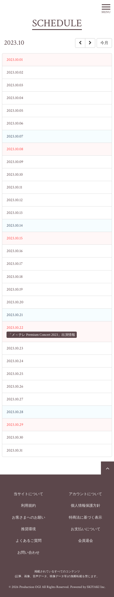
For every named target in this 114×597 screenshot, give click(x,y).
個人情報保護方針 (85, 505)
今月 (104, 43)
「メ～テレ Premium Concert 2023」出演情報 (41, 335)
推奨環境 (28, 529)
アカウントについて (85, 494)
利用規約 (28, 505)
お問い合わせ (28, 552)
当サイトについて (28, 494)
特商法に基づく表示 (85, 517)
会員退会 (85, 540)
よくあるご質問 (29, 540)
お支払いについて (85, 529)
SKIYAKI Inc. (96, 587)
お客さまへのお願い (28, 517)
